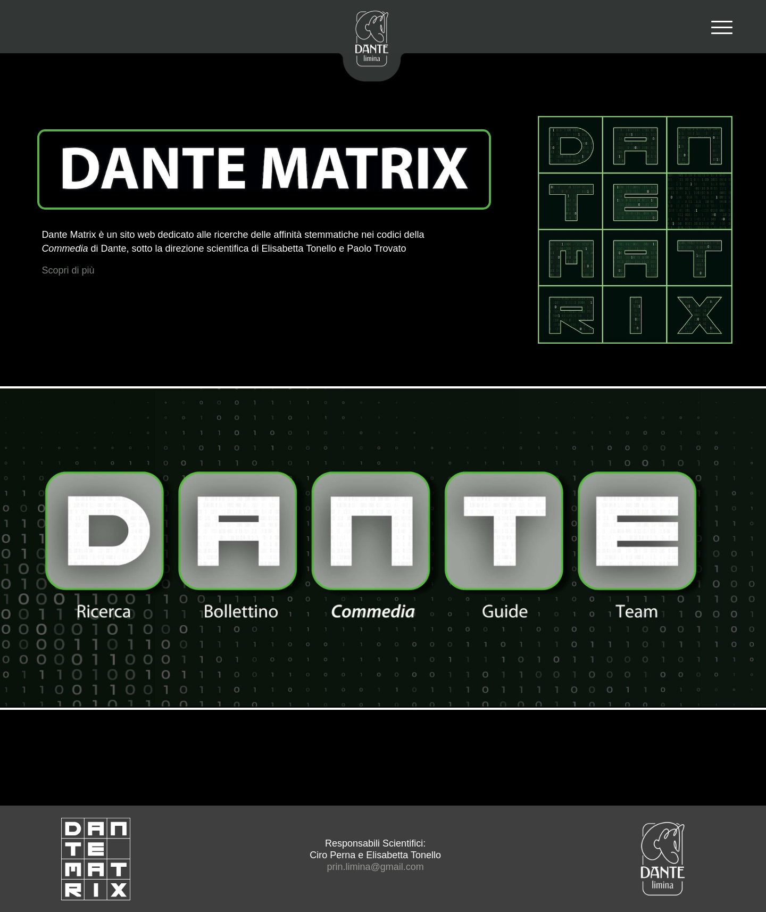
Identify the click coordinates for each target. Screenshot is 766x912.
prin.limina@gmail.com (375, 866)
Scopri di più (67, 270)
